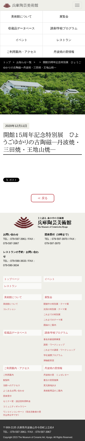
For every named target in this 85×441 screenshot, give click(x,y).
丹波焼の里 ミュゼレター (56, 375)
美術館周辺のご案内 (53, 390)
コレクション (9, 309)
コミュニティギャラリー (14, 406)
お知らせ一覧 (24, 62)
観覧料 (6, 380)
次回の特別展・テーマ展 (55, 309)
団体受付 (7, 396)
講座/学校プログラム (64, 28)
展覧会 (64, 16)
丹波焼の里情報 (64, 51)
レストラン (64, 40)
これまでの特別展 (52, 314)
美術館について (21, 16)
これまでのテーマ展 (53, 320)
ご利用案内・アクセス (21, 51)
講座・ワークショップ (54, 344)
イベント (21, 40)
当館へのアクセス (11, 385)
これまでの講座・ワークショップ (59, 350)
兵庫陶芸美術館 (25, 5)
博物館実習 (49, 360)
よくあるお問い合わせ (13, 390)
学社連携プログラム (53, 355)
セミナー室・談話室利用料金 (17, 401)
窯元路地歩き (50, 385)
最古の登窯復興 (51, 380)
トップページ (11, 279)
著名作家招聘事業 (52, 339)
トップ (7, 62)
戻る (45, 198)
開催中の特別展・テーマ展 (56, 304)
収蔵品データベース (21, 28)
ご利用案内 (8, 375)
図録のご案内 (50, 325)
